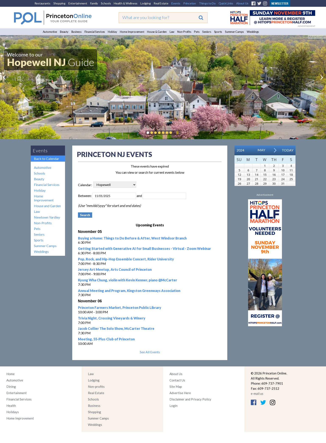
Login (173, 405)
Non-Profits (184, 31)
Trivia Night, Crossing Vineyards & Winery (111, 318)
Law (172, 31)
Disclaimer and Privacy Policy (190, 399)
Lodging (145, 3)
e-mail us (257, 393)
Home (10, 374)
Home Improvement (132, 31)
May (261, 150)
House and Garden (47, 206)
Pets (196, 31)
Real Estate (161, 3)
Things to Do (207, 3)
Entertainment (77, 3)
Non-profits (96, 386)
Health (11, 405)
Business (76, 31)
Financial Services (95, 31)
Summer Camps (234, 31)
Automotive (50, 31)
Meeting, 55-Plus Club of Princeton (106, 339)
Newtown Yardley (47, 217)
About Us (242, 3)
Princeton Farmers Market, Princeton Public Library (119, 307)
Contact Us (177, 380)
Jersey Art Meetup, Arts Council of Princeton (115, 269)
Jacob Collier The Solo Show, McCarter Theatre (116, 328)
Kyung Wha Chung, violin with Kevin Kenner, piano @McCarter (127, 280)
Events (175, 3)
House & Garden (157, 31)
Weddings (253, 31)
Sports (218, 31)
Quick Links (226, 3)
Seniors (206, 31)
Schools (106, 3)
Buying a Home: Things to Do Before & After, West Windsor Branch (132, 238)
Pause (177, 133)
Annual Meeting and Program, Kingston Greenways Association (129, 291)
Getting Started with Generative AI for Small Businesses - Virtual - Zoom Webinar (144, 248)
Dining (11, 386)
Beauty (64, 31)
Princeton (189, 3)
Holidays (12, 412)
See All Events (150, 352)
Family (94, 3)
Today (287, 150)
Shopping (59, 3)
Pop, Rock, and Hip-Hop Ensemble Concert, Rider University (126, 259)
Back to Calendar (46, 159)
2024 (240, 150)
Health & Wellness (125, 3)
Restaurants (42, 3)
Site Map (175, 386)
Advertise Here (180, 393)
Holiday (112, 31)
